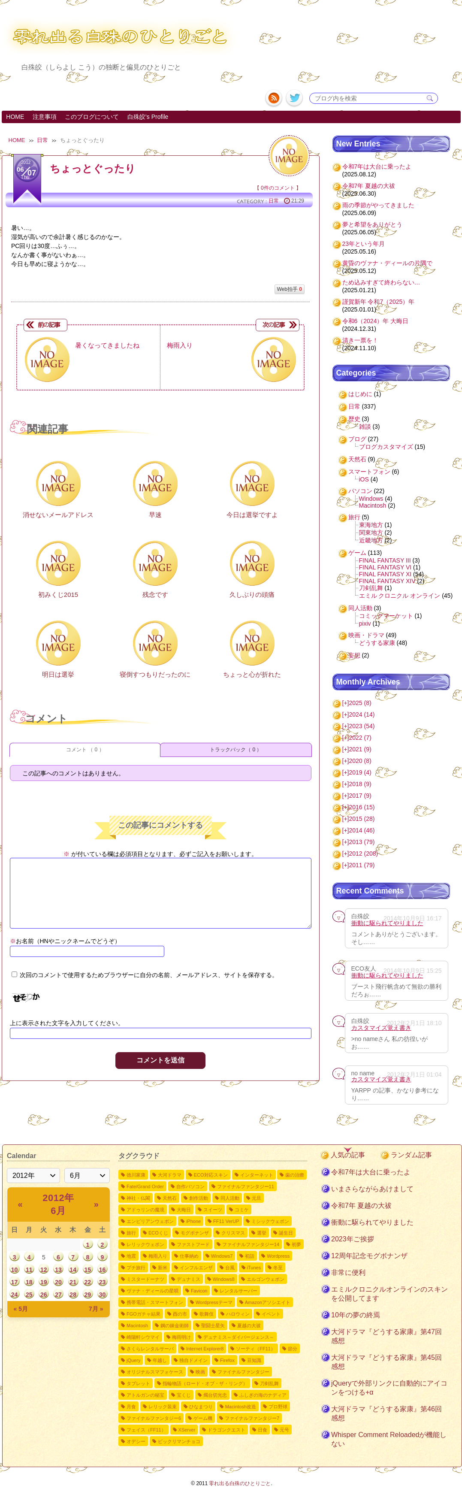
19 (43, 1282)
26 (43, 1294)
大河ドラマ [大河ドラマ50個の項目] (169, 1174)
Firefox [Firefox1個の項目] (227, 1360)
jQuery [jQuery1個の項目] (133, 1360)
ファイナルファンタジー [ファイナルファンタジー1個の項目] (243, 1371)
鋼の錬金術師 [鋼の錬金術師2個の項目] (174, 1325)
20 (58, 1282)
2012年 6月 (58, 1204)
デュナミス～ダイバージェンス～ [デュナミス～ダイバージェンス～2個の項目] (238, 1337)
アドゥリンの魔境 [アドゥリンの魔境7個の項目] (145, 1209)
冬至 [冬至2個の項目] (278, 1267)
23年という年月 (363, 243)
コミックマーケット (386, 615)
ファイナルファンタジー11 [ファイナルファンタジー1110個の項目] (245, 1186)
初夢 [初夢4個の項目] (296, 1244)
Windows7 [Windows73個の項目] (222, 1256)
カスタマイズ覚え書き (381, 1027)
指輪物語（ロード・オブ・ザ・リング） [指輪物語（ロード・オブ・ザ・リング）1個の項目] (205, 1383)
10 (14, 1269)
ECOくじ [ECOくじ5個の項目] (158, 1232)
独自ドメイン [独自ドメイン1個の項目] (193, 1360)
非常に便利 (348, 1272)
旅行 (354, 517)
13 (58, 1269)
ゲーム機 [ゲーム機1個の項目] (202, 1418)
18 (29, 1282)
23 (102, 1282)
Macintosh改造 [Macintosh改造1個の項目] (240, 1406)
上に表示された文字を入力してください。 (67, 1023)
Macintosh (373, 505)
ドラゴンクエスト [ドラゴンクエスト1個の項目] (226, 1429)
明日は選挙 (58, 674)
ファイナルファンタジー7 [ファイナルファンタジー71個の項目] (252, 1418)
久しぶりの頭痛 (252, 594)
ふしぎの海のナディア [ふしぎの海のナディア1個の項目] (263, 1395)
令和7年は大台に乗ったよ (377, 166)
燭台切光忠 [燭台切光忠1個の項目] (215, 1395)
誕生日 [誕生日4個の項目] (286, 1232)
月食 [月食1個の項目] (131, 1406)
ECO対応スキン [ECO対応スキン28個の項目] (211, 1174)
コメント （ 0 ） (85, 750)
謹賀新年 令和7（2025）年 (378, 301)
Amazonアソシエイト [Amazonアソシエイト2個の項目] (267, 1302)
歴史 (354, 418)
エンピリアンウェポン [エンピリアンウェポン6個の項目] (150, 1221)
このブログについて (92, 116)
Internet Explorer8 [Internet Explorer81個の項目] (204, 1348)
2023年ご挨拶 (352, 1239)
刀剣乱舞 (371, 587)
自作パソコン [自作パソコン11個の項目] (190, 1186)
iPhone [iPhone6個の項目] (193, 1221)
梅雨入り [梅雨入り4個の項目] (157, 1256)
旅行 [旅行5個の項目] (131, 1232)
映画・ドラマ (366, 635)
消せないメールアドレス (58, 514)
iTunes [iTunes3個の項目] (254, 1267)
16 (102, 1269)
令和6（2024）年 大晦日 (375, 321)
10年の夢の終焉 (355, 1315)
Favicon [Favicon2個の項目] (199, 1290)
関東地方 (371, 532)
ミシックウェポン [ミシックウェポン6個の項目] (270, 1221)
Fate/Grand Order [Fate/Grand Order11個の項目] (145, 1186)
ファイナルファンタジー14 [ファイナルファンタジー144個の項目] (250, 1244)
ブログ (357, 439)
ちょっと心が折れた (252, 674)
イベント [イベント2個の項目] (271, 1313)
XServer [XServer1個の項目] (187, 1429)
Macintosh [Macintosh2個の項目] (137, 1325)
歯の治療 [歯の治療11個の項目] (294, 1174)
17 (14, 1282)
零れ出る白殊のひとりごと (240, 1483)
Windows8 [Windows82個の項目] (224, 1279)
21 (72, 1282)
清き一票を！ (360, 340)
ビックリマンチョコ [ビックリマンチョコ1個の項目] (179, 1441)
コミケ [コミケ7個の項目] (242, 1209)
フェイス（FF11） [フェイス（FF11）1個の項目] (146, 1429)
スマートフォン (369, 471)
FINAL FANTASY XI (385, 574)
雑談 (365, 426)
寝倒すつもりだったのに (155, 674)
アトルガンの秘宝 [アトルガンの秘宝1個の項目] (145, 1395)
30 (102, 1294)
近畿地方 (371, 540)
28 (72, 1294)
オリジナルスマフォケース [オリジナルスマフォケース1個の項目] (155, 1371)
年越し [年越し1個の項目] (160, 1360)
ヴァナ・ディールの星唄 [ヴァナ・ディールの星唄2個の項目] (152, 1290)
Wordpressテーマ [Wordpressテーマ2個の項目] (214, 1302)
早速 (155, 514)
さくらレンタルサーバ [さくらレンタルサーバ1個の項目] (150, 1348)
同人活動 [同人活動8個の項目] (229, 1198)
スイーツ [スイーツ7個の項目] (212, 1209)
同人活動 (360, 608)
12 (43, 1269)
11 (29, 1269)
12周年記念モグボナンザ (369, 1255)
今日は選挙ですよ (252, 514)
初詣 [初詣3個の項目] (249, 1256)
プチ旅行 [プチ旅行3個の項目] (136, 1267)
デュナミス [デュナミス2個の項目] (188, 1279)
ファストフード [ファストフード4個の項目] (193, 1244)
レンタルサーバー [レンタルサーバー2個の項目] (238, 1290)
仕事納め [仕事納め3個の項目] (189, 1256)
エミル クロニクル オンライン (400, 595)
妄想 (354, 655)
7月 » (96, 1308)
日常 (42, 140)
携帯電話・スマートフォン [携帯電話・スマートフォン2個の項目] (155, 1302)
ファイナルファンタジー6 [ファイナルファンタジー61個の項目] (154, 1418)
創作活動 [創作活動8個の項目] (198, 1198)
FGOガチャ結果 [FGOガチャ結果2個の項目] (143, 1313)
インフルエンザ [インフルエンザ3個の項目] (196, 1267)
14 (72, 1269)
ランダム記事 (411, 1155)
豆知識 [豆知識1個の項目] (254, 1360)
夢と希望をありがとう (372, 224)
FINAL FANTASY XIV (387, 581)
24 (14, 1294)
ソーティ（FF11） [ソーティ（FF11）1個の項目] (255, 1348)
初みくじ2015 (58, 594)
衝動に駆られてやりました (387, 923)
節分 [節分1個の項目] (292, 1348)
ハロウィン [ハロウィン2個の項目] (238, 1313)
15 (87, 1269)
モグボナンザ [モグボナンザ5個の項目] (195, 1232)
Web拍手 (289, 289)
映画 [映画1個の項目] (200, 1371)
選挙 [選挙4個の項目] (261, 1232)
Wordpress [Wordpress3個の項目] (278, 1256)
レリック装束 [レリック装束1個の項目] (162, 1406)
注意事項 (45, 116)
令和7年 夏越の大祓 (369, 185)
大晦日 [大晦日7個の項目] (184, 1209)
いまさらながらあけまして (372, 1188)
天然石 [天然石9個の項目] (170, 1198)
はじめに (360, 393)
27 (58, 1294)
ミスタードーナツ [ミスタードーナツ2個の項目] (145, 1279)
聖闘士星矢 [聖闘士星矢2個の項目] (213, 1325)
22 (87, 1282)
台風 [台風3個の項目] (230, 1267)
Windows (371, 498)
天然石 (357, 459)
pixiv (365, 623)
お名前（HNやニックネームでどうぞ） (65, 941)
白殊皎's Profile (147, 116)
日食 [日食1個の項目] (262, 1429)
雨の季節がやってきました (378, 205)
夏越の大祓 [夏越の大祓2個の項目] (249, 1325)
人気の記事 (348, 1155)
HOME (15, 116)
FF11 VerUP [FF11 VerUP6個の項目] (226, 1221)
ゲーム (357, 552)
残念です (155, 594)
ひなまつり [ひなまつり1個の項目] (201, 1406)
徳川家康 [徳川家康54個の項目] (136, 1174)
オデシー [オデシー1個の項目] (136, 1441)
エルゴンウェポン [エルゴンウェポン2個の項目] (265, 1279)
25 (29, 1294)
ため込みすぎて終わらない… (381, 282)
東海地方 (371, 524)
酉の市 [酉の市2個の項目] (180, 1313)
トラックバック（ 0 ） (236, 750)
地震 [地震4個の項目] (131, 1256)
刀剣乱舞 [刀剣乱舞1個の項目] (269, 1383)
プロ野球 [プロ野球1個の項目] (278, 1406)
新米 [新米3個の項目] (162, 1267)
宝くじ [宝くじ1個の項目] (184, 1395)
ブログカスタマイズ (386, 446)
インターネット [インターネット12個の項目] (256, 1174)
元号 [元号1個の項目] (284, 1429)
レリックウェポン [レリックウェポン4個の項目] (145, 1244)
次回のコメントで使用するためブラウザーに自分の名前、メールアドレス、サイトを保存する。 (149, 974)
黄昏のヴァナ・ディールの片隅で (387, 263)
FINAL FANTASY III (385, 560)
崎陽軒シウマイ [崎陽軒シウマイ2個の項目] (143, 1337)
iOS (364, 479)
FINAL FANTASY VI (385, 567)
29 (87, 1294)
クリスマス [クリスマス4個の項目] (233, 1232)
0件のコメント (278, 188)
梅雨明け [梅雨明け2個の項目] (181, 1337)
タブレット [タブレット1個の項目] (138, 1383)
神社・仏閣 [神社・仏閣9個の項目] (138, 1198)
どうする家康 (377, 642)
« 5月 (21, 1308)
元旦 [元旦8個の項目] (256, 1198)
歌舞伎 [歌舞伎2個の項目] (206, 1313)
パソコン (360, 490)
